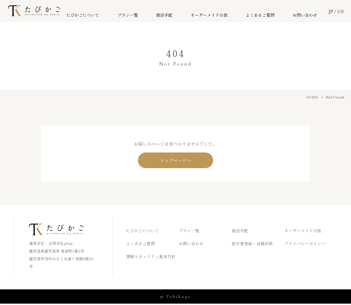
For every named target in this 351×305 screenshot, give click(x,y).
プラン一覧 (141, 11)
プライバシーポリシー (306, 244)
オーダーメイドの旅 (216, 11)
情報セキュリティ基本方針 (152, 257)
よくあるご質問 (264, 11)
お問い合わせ (307, 11)
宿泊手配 (174, 11)
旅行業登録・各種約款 (254, 244)
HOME (312, 97)
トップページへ (175, 160)
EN (340, 11)
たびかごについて (99, 11)
